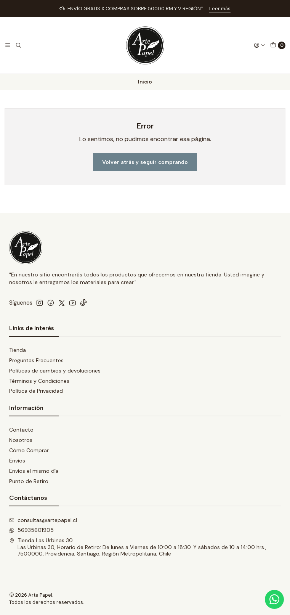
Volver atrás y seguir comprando (145, 162)
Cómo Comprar (29, 450)
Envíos (17, 460)
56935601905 (31, 530)
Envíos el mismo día (34, 470)
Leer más (220, 8)
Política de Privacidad (36, 390)
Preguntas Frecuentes (36, 360)
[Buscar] (18, 45)
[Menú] (8, 45)
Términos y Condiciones (39, 380)
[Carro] (277, 45)
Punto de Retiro (28, 481)
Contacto (21, 429)
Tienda (17, 350)
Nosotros (20, 440)
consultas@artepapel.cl (43, 520)
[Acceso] (259, 45)
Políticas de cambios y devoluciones (55, 370)
